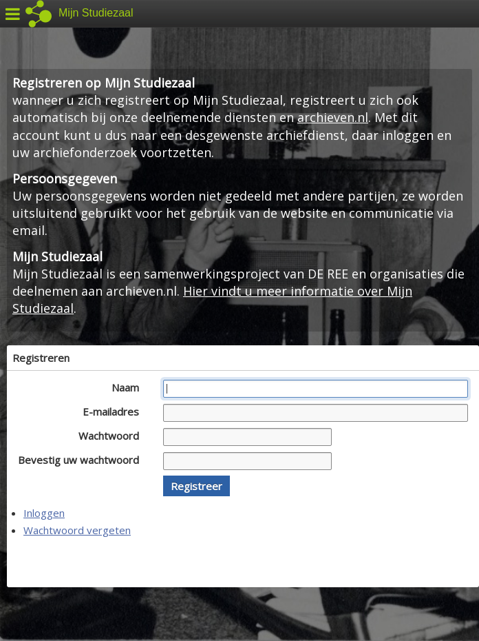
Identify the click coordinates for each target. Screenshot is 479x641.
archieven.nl (332, 117)
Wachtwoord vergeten (77, 530)
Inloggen (44, 513)
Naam (129, 387)
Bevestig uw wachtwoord (82, 460)
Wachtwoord (112, 435)
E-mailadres (115, 411)
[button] (196, 486)
